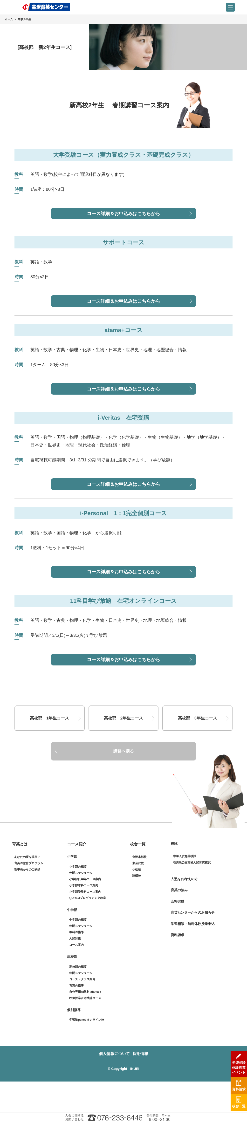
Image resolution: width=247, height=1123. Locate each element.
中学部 (72, 940)
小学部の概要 (78, 897)
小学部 (72, 887)
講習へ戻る (123, 779)
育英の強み (179, 921)
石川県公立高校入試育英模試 (192, 893)
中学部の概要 (78, 950)
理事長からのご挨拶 (27, 900)
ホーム (9, 19)
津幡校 (136, 906)
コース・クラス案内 (82, 1009)
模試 (174, 874)
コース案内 (76, 975)
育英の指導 (76, 1016)
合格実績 (177, 932)
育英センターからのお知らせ (193, 943)
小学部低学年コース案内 (85, 909)
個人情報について (112, 1084)
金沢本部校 (139, 887)
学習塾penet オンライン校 (86, 1050)
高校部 (72, 987)
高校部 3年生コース (197, 739)
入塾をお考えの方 (184, 909)
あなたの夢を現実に (27, 887)
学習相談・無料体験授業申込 (193, 954)
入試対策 (75, 969)
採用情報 (142, 1084)
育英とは (19, 875)
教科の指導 (76, 963)
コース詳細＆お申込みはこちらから (123, 215)
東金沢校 (138, 894)
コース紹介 (76, 875)
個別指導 (74, 1040)
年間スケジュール (80, 903)
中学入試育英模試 (184, 886)
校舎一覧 (137, 875)
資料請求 (177, 965)
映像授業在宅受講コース (85, 1028)
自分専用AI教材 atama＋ (85, 1022)
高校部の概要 (78, 997)
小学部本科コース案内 (83, 916)
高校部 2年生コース (123, 739)
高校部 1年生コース (49, 739)
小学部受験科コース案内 (85, 922)
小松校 (136, 900)
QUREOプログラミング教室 (87, 928)
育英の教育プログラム (28, 894)
